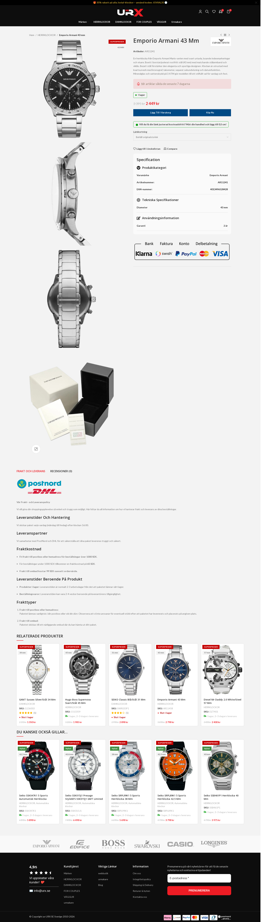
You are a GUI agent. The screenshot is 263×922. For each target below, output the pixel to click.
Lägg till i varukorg (160, 112)
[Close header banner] (256, 2)
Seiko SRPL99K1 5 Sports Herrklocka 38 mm (125, 797)
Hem (31, 35)
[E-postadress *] (199, 878)
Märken (68, 873)
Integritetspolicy (142, 879)
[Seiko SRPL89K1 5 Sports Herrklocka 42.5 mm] (176, 766)
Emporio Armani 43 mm (171, 699)
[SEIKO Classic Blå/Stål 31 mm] (130, 670)
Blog (100, 885)
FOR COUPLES (72, 890)
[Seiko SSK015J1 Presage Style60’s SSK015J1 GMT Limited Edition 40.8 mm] (84, 766)
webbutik (103, 873)
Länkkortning (140, 131)
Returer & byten (141, 890)
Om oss (137, 873)
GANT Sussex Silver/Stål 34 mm (37, 699)
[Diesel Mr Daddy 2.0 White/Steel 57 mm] (222, 670)
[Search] (207, 11)
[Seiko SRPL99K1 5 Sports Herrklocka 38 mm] (130, 766)
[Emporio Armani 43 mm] (176, 670)
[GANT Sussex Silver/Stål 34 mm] (38, 670)
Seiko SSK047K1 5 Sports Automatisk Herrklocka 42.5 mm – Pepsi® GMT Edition (37, 799)
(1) (35, 713)
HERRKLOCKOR (47, 35)
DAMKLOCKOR (27, 704)
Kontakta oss (140, 896)
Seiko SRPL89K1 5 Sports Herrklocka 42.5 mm (171, 797)
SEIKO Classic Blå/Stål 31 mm (128, 699)
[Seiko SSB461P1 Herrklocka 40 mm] (222, 766)
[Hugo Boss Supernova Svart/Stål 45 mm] (84, 670)
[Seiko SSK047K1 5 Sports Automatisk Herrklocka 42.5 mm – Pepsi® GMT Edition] (38, 766)
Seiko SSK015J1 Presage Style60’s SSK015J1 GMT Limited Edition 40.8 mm (84, 799)
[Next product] (229, 35)
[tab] (31, 471)
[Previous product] (221, 35)
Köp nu (210, 112)
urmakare (69, 902)
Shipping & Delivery (143, 885)
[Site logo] (130, 11)
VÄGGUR (69, 896)
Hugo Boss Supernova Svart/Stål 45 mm (78, 701)
